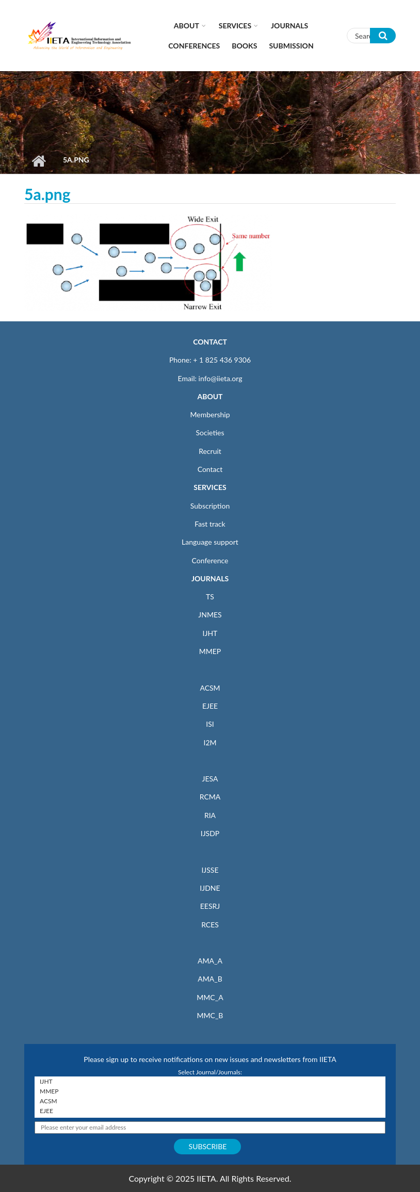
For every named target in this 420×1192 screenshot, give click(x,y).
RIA (210, 815)
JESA (210, 778)
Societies (210, 432)
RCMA (210, 796)
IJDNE (210, 888)
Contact (210, 469)
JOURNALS (210, 578)
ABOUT (209, 396)
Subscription (210, 505)
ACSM (210, 687)
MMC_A (210, 997)
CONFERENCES (194, 45)
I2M (209, 742)
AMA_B (210, 978)
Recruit (210, 451)
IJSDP (210, 833)
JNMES (209, 614)
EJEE (210, 705)
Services (235, 25)
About (186, 25)
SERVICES (209, 487)
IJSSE (209, 870)
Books (244, 45)
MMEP (210, 651)
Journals (289, 25)
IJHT (210, 633)
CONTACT (210, 341)
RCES (210, 924)
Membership (210, 414)
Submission (291, 45)
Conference (210, 560)
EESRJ (210, 906)
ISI (210, 724)
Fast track (210, 523)
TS (210, 596)
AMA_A (210, 960)
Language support (210, 541)
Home (38, 161)
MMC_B (210, 1015)
